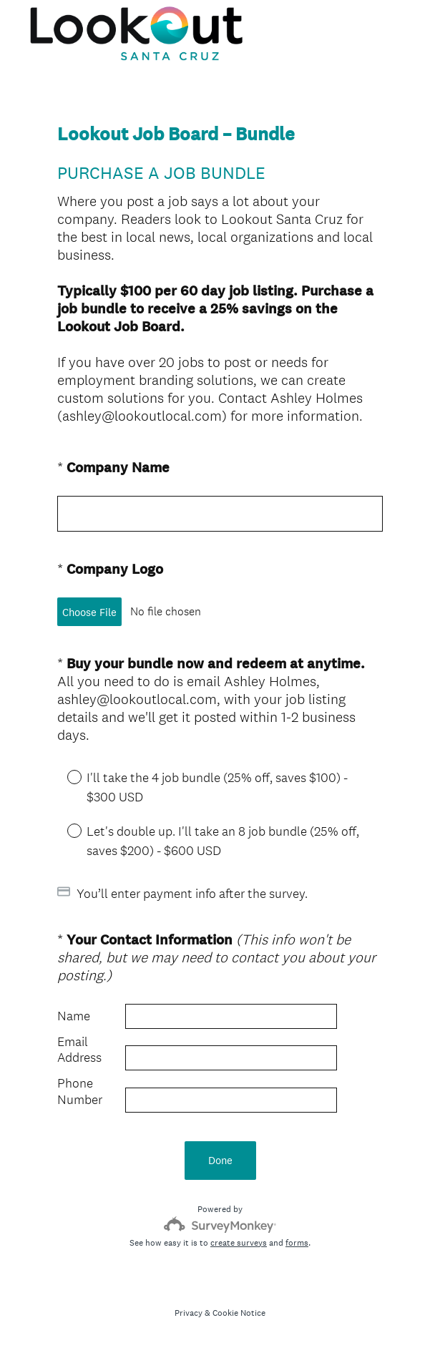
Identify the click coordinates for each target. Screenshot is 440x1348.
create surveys (238, 1243)
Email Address (79, 1050)
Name (73, 1016)
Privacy (188, 1313)
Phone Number (79, 1091)
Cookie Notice (238, 1313)
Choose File (89, 612)
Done (220, 1160)
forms (296, 1243)
